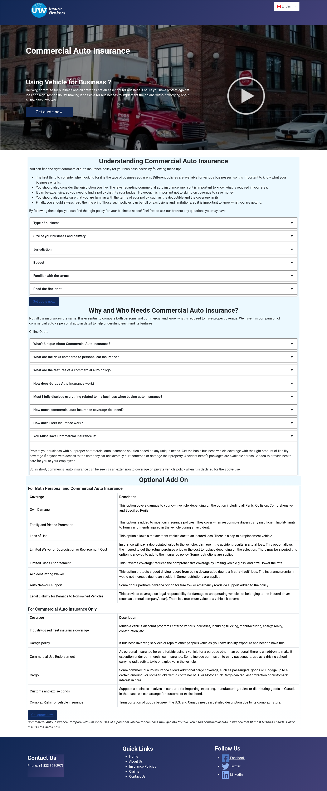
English (285, 6)
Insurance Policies (142, 766)
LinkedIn (232, 775)
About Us (136, 761)
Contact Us (137, 776)
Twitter (231, 766)
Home (133, 756)
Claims (134, 771)
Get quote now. (49, 111)
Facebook (233, 758)
